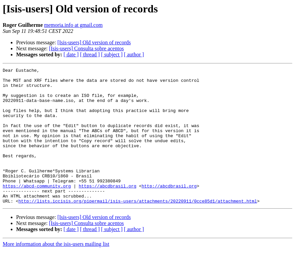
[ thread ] (90, 54)
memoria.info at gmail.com (73, 25)
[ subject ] (112, 54)
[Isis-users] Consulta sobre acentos (86, 48)
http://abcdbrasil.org (169, 210)
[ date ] (71, 54)
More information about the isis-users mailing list (56, 271)
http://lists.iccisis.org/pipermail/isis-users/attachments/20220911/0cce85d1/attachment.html (137, 228)
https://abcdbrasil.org (107, 210)
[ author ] (134, 54)
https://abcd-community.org (37, 210)
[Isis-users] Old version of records (94, 42)
